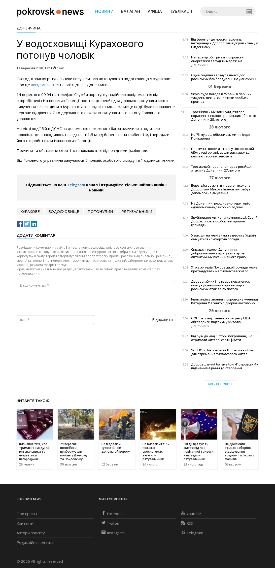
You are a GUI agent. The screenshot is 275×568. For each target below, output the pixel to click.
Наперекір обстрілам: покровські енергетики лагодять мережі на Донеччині (217, 61)
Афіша (155, 11)
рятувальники (136, 211)
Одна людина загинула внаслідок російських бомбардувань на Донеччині (223, 77)
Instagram (113, 532)
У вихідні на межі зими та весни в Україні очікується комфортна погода (224, 237)
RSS (187, 523)
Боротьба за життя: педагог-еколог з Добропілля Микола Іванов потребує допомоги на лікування (220, 189)
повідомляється (45, 84)
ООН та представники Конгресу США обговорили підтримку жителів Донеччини (220, 322)
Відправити (162, 319)
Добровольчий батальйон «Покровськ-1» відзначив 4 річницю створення (224, 366)
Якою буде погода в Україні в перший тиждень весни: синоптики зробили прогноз (221, 98)
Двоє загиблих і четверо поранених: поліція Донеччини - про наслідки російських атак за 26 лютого (220, 285)
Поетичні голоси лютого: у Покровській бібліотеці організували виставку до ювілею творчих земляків (222, 152)
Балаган (130, 11)
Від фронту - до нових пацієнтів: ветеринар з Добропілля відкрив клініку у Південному (224, 43)
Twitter (110, 523)
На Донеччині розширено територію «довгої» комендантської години (221, 205)
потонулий (100, 211)
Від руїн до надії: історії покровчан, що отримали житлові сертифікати (221, 338)
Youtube (191, 513)
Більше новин (220, 384)
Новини (104, 11)
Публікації (180, 11)
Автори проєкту (31, 532)
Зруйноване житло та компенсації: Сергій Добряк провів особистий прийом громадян (224, 221)
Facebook (112, 513)
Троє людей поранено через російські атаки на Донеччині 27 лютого (221, 168)
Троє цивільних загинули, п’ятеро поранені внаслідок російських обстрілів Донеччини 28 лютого (223, 115)
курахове (30, 211)
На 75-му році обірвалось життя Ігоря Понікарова (220, 136)
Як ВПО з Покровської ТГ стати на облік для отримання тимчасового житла (222, 352)
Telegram (76, 184)
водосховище (63, 211)
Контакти (25, 523)
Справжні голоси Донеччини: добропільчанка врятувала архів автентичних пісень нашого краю (218, 253)
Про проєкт (27, 513)
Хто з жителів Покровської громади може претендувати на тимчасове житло (224, 269)
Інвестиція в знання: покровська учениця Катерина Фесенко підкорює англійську (224, 301)
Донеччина (29, 27)
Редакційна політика (35, 542)
